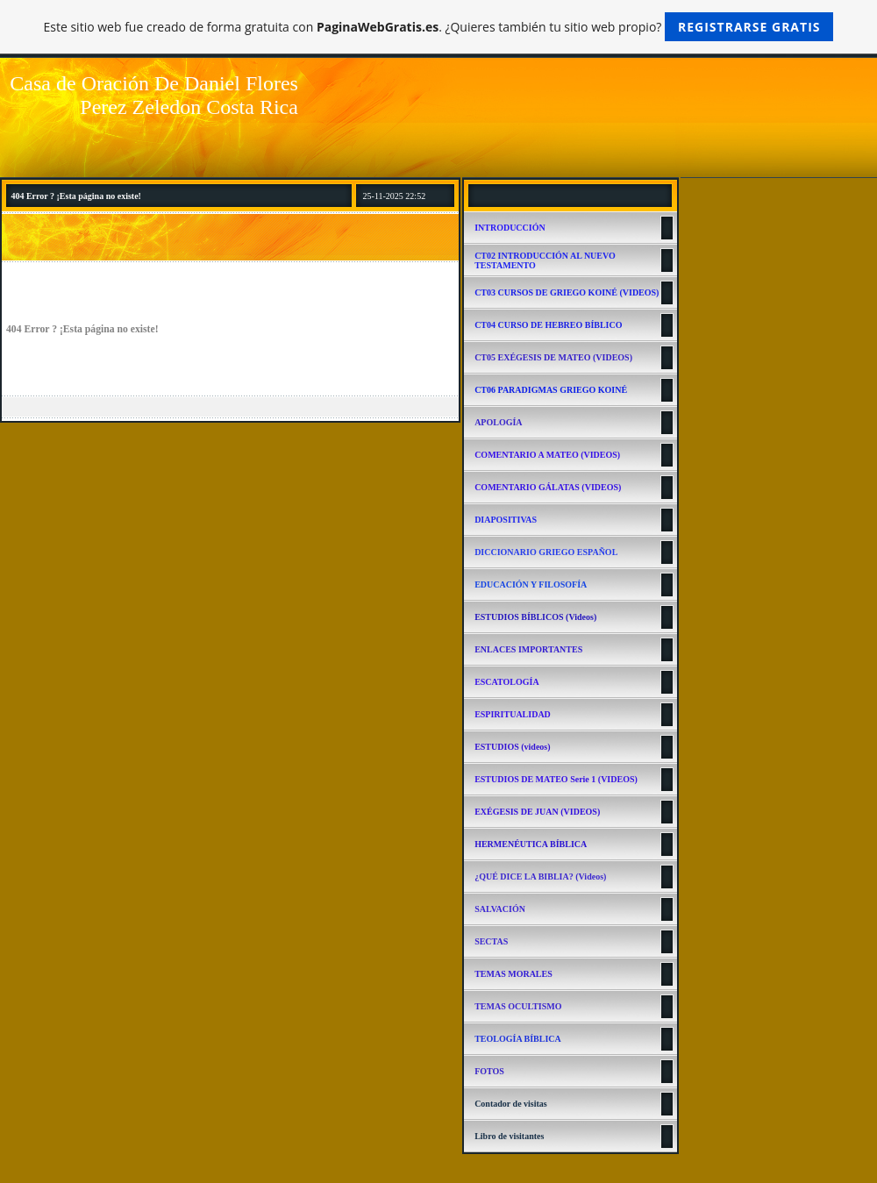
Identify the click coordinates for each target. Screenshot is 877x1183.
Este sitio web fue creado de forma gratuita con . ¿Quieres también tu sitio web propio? (439, 26)
